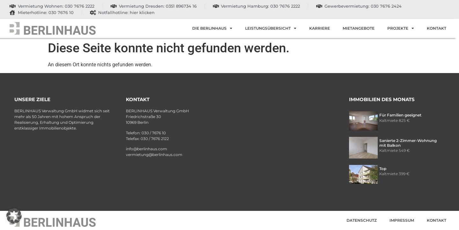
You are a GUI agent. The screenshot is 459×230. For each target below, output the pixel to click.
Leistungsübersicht (270, 28)
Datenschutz (361, 220)
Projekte (400, 28)
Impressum (402, 220)
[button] (14, 216)
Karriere (319, 28)
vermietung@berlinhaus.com (154, 154)
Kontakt (436, 28)
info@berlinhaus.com (146, 148)
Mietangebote (359, 28)
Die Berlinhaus (212, 28)
